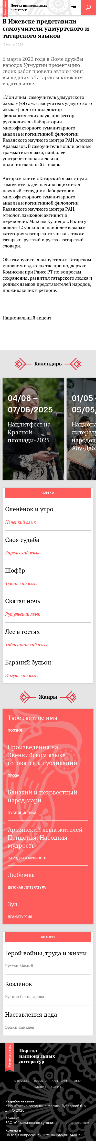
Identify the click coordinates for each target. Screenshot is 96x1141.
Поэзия (15, 730)
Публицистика (22, 813)
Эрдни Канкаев (19, 1027)
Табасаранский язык (26, 645)
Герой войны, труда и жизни (46, 953)
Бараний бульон (28, 662)
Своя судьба (22, 540)
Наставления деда (31, 1014)
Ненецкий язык (20, 522)
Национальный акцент (27, 318)
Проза (13, 775)
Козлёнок (18, 984)
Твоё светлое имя (33, 718)
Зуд (12, 904)
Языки (47, 493)
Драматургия (20, 916)
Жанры (48, 697)
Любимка (21, 875)
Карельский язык (22, 553)
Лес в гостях (22, 632)
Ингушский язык (22, 675)
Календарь (48, 364)
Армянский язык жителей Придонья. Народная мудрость (45, 837)
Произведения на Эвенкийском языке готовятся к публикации (42, 755)
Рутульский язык (22, 614)
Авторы (48, 937)
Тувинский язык (21, 583)
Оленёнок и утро (29, 509)
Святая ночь (22, 601)
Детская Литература (27, 887)
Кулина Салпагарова (24, 996)
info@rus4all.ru (69, 1135)
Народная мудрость (27, 858)
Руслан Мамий (19, 965)
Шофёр (15, 570)
